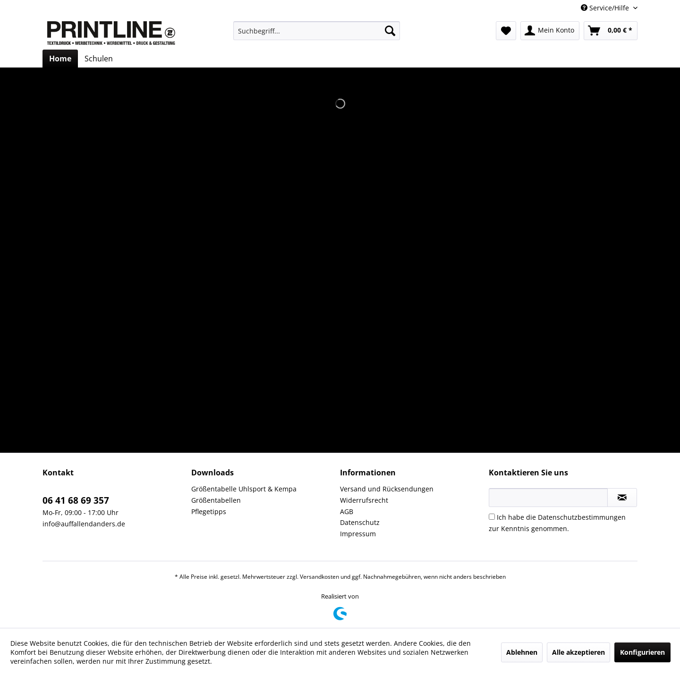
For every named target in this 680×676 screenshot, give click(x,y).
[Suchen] (390, 30)
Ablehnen (521, 652)
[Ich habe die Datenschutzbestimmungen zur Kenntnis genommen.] (492, 517)
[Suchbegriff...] (316, 30)
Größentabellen (216, 500)
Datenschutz (360, 522)
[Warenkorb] (611, 30)
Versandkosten (319, 577)
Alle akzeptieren (578, 652)
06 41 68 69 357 (75, 500)
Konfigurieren (642, 652)
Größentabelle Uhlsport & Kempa (244, 488)
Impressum (358, 533)
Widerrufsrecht (364, 500)
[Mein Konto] (549, 30)
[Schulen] (98, 59)
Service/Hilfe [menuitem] (606, 7)
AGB (346, 511)
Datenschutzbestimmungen (582, 517)
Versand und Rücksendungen (387, 488)
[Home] (60, 59)
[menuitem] (316, 30)
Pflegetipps (208, 511)
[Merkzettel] (506, 30)
